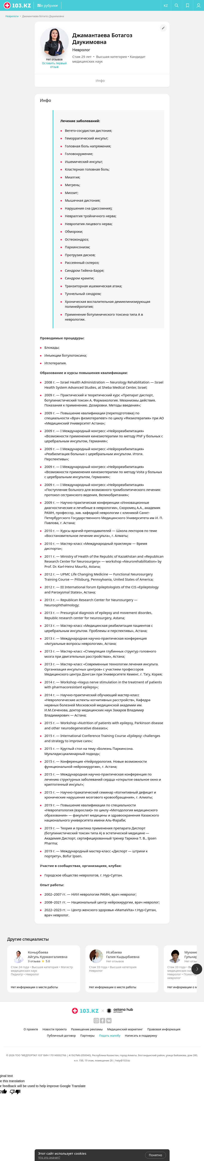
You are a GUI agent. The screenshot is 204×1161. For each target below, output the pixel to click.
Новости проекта (55, 1029)
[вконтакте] (109, 1020)
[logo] (17, 5)
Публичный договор (61, 1035)
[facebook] (102, 1020)
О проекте (31, 1029)
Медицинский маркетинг (125, 1029)
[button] (56, 5)
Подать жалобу (109, 1035)
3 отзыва (34, 961)
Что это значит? (49, 1157)
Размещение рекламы (87, 1029)
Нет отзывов (115, 961)
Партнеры (87, 1035)
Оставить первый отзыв (54, 64)
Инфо (100, 80)
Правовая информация (163, 1029)
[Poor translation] (15, 1092)
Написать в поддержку (141, 1035)
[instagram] (96, 1020)
